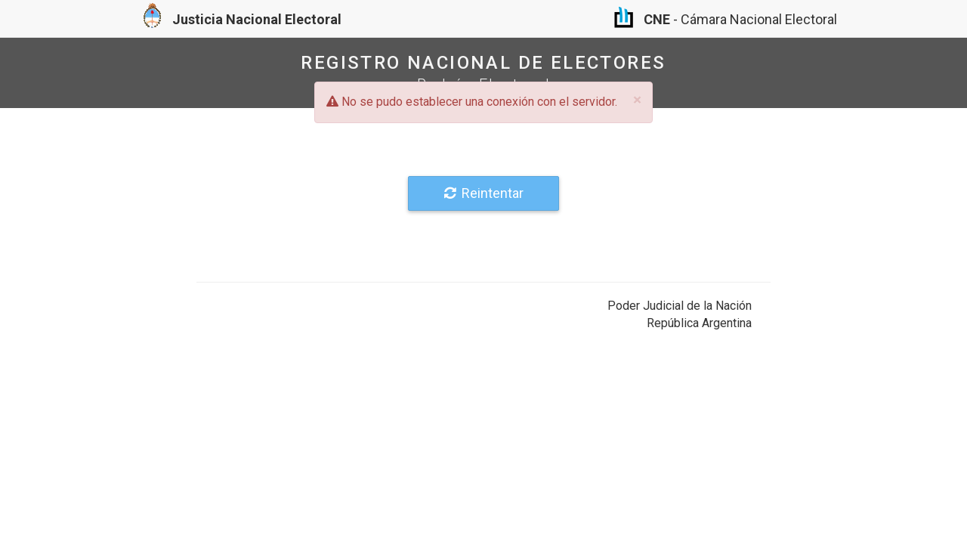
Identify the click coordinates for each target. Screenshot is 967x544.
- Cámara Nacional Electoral (725, 19)
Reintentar (484, 193)
